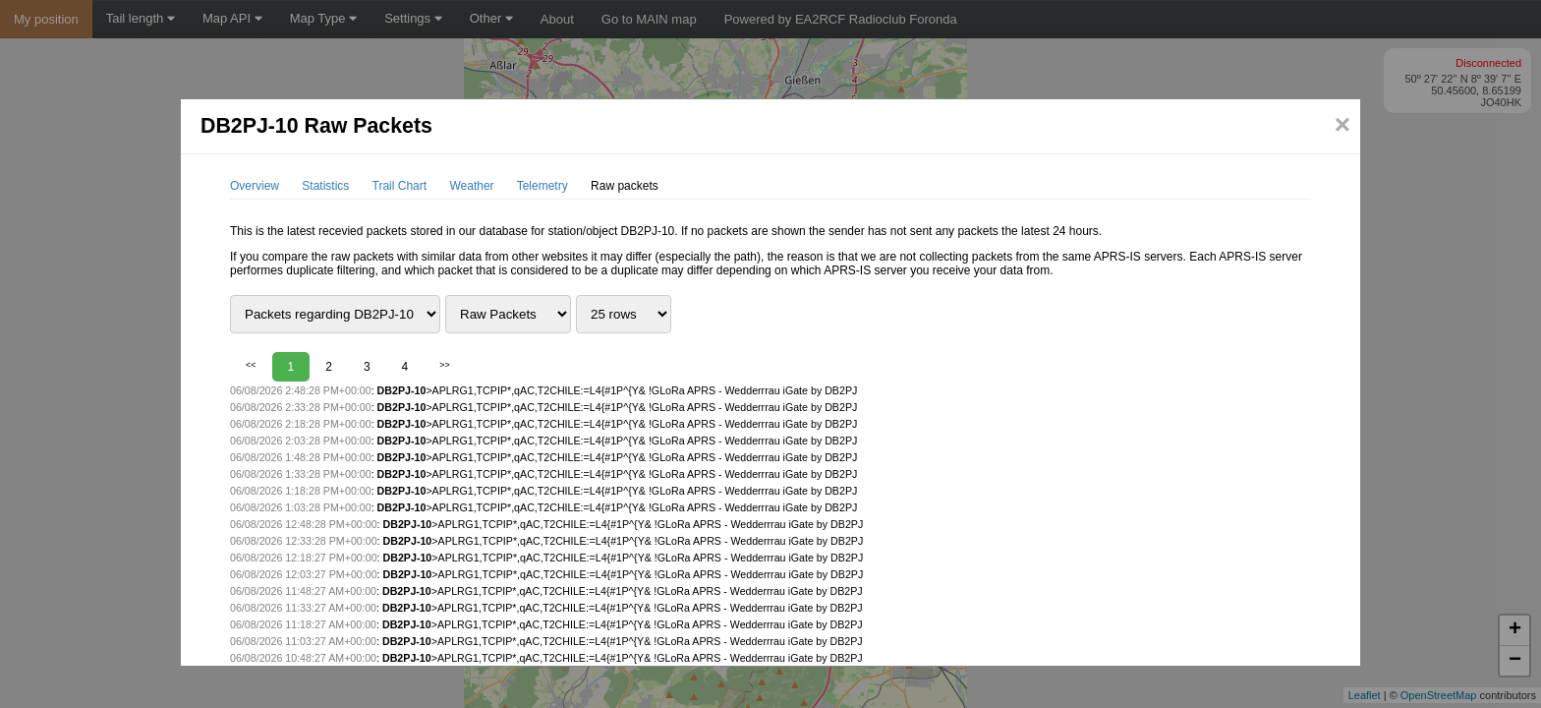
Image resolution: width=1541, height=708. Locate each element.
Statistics (325, 186)
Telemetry (542, 186)
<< (251, 365)
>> (444, 365)
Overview (254, 186)
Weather (471, 186)
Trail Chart (400, 186)
